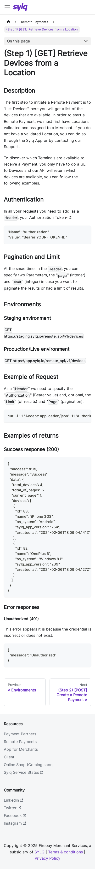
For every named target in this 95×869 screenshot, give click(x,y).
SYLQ (39, 852)
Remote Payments (20, 741)
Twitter (12, 807)
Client (9, 757)
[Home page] (8, 22)
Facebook (15, 815)
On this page (18, 41)
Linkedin (13, 800)
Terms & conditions (65, 852)
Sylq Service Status (23, 772)
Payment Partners (20, 734)
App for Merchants (21, 749)
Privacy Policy (47, 858)
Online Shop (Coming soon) (29, 764)
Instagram (15, 823)
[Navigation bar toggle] (7, 7)
